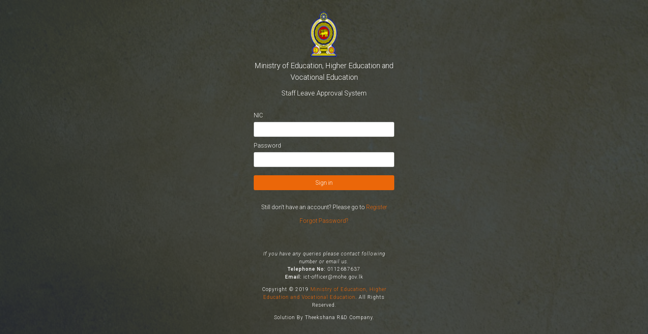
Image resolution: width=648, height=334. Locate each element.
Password (267, 145)
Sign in (324, 182)
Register (376, 207)
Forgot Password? (324, 220)
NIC (258, 115)
